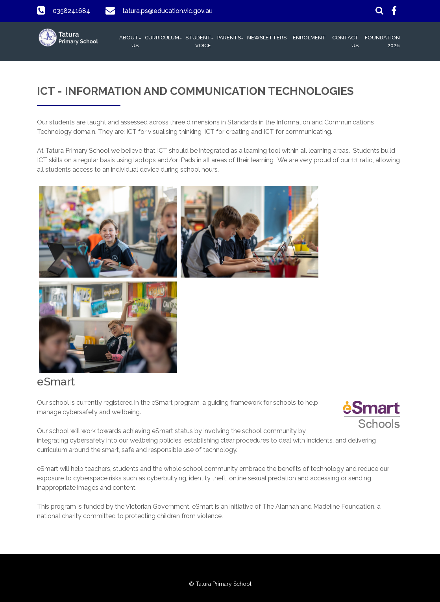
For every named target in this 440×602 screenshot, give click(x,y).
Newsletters (267, 38)
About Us (129, 41)
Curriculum (162, 38)
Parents (229, 38)
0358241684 (71, 11)
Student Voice (198, 41)
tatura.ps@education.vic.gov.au (167, 11)
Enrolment (309, 38)
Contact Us (345, 41)
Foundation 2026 (382, 41)
